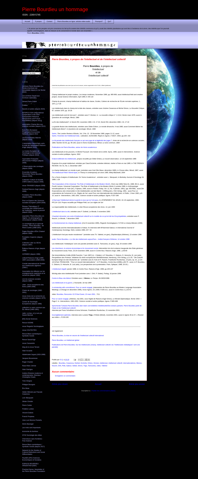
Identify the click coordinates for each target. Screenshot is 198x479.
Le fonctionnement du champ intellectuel (66, 223)
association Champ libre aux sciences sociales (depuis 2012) (33, 125)
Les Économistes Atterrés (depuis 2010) (31, 139)
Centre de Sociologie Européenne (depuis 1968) (32, 303)
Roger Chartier (27, 362)
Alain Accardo (27, 351)
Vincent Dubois (27, 413)
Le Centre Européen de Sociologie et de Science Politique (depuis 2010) (31, 153)
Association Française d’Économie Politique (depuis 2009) (32, 161)
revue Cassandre (28, 343)
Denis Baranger (28, 424)
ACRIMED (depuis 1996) (31, 254)
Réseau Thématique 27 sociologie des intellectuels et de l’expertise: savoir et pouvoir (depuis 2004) (33, 209)
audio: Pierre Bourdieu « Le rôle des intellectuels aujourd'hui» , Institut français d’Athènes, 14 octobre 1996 (91, 239)
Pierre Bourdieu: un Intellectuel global (65, 340)
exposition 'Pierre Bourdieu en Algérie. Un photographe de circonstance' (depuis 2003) (33, 218)
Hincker (96, 363)
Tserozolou (92, 366)
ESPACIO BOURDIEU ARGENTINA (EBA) (30, 465)
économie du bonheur (30, 431)
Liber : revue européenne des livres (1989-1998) (33, 286)
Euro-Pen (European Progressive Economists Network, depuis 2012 (31, 132)
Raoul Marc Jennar (29, 366)
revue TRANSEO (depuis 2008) (33, 185)
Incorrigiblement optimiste (61, 315)
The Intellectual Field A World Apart (64, 172)
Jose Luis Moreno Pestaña (32, 420)
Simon (80, 366)
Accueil (27, 21)
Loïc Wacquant (27, 398)
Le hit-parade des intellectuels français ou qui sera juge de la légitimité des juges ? (82, 140)
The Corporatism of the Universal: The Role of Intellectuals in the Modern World (81, 184)
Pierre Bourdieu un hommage (55, 9)
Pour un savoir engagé (60, 299)
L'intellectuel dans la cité (61, 211)
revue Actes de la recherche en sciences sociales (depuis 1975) (33, 297)
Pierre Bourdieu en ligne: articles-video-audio (73, 21)
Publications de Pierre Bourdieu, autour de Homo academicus (74, 147)
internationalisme (129, 363)
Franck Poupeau (28, 416)
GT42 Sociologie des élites (32, 435)
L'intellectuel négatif (59, 269)
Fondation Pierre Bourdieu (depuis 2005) (31, 196)
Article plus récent (60, 384)
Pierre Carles (27, 405)
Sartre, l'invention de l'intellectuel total (65, 136)
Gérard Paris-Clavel (29, 101)
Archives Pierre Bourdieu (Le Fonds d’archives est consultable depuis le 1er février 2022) (33, 89)
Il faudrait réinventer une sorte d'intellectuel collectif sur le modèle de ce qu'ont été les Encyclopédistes (89, 216)
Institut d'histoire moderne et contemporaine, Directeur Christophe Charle (32, 375)
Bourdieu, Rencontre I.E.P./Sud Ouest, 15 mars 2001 (76, 294)
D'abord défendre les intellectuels (64, 159)
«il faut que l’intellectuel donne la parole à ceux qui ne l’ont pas (74, 200)
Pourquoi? (99, 21)
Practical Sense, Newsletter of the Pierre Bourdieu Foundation (33, 470)
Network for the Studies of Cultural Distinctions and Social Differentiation (33, 452)
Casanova (70, 363)
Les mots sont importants (31, 427)
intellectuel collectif (115, 363)
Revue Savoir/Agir (28, 340)
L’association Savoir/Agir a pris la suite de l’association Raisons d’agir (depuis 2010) (33, 145)
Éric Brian (25, 388)
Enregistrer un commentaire (65, 376)
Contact (49, 21)
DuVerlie (84, 363)
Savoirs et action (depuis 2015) (33, 109)
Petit (63, 366)
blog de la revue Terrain (30, 347)
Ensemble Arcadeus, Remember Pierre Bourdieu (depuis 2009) (32, 174)
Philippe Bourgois (28, 384)
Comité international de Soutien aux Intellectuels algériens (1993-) (33, 265)
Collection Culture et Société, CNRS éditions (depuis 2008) (32, 181)
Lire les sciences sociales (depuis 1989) (31, 280)
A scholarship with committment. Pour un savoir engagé (72, 287)
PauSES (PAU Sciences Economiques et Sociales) (31, 459)
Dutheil (77, 363)
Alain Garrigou (27, 369)
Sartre (54, 133)
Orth (59, 366)
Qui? (109, 21)
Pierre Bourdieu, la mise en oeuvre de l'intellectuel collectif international (78, 335)
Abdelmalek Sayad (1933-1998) (33, 354)
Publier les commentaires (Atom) (103, 391)
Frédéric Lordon (28, 409)
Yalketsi (104, 366)
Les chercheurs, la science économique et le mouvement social (75, 248)
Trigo (85, 366)
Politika (25, 105)
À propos (38, 21)
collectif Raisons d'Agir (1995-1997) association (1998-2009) (33, 259)
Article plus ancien (137, 384)
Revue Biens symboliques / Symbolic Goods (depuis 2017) (33, 445)
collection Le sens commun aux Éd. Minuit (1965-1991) (33, 308)
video (99, 366)
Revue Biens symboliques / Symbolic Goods (32, 335)
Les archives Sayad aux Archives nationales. (31, 97)
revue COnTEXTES (29, 330)
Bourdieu (62, 363)
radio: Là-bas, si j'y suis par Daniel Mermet (32, 314)
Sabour (68, 366)
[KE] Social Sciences (29, 319)
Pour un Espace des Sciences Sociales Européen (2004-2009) (33, 202)
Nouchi (54, 366)
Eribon (90, 363)
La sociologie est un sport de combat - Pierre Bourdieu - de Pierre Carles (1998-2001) (33, 226)
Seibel (74, 366)
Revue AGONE (27, 323)
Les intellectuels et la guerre (62, 283)
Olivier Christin (27, 401)
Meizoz (139, 363)
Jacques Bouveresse (30, 358)
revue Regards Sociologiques (33, 326)
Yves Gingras (27, 381)
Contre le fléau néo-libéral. (61, 278)
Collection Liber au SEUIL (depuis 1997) (31, 244)
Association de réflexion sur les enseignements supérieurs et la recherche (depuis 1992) (33, 273)
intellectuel (103, 363)
